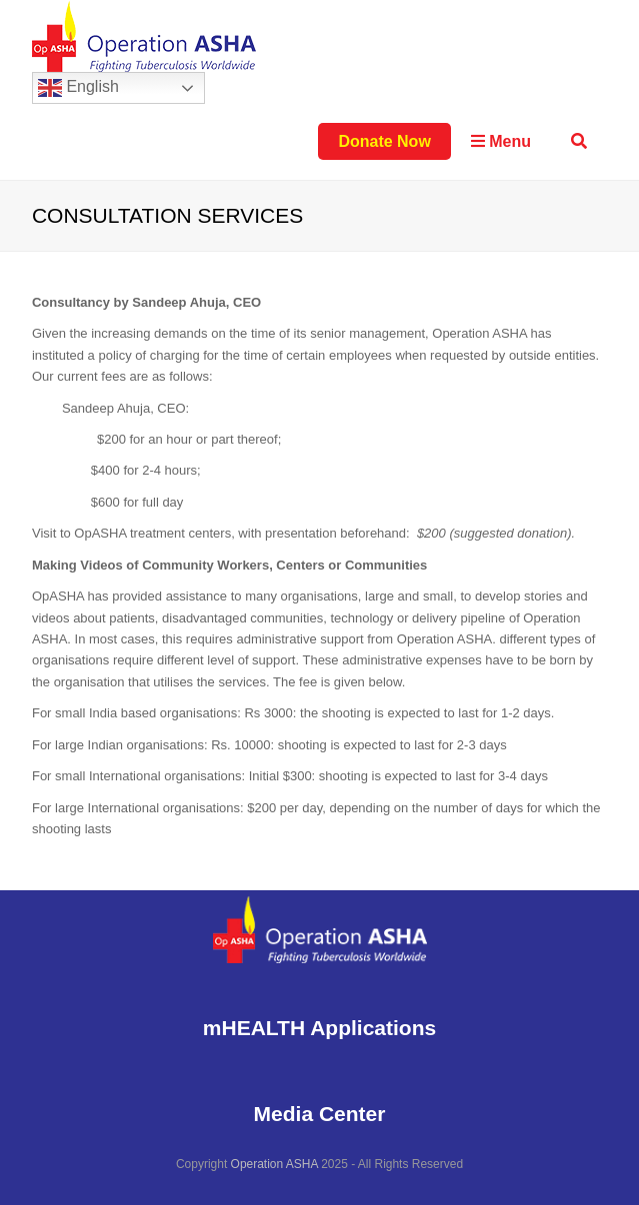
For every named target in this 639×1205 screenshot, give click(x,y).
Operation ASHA (274, 1164)
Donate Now (384, 141)
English (78, 88)
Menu (501, 141)
